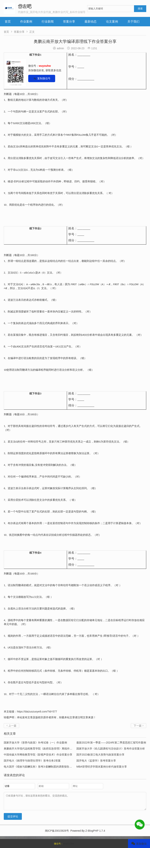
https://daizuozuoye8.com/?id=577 (37, 711)
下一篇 (138, 725)
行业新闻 (48, 21)
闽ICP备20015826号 (57, 833)
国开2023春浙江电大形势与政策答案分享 (100, 754)
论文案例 (112, 21)
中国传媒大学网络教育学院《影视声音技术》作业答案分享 (38, 754)
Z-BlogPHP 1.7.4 (95, 833)
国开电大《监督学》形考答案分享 (96, 760)
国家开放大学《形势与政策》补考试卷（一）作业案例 (35, 742)
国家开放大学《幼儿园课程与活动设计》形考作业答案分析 (110, 748)
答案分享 (69, 21)
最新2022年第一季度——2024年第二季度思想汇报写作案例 (111, 742)
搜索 (140, 8)
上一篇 (11, 725)
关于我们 (133, 21)
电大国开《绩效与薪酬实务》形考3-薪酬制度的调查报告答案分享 (42, 766)
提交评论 (13, 819)
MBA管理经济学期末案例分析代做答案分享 (101, 766)
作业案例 (26, 21)
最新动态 (91, 21)
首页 (8, 21)
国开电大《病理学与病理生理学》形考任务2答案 (32, 760)
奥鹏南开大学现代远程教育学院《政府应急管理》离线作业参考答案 (43, 748)
